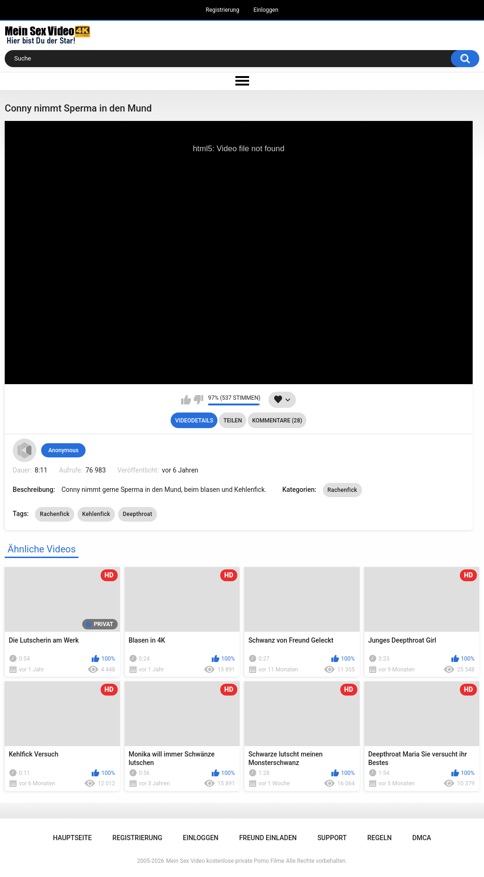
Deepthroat (137, 514)
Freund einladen (268, 838)
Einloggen (265, 10)
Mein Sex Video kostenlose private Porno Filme (225, 861)
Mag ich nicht (198, 399)
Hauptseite (72, 838)
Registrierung (222, 10)
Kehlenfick (96, 514)
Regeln (379, 838)
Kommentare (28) (277, 420)
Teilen (233, 420)
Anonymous (63, 450)
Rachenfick (342, 490)
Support (331, 838)
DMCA (421, 838)
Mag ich (186, 399)
